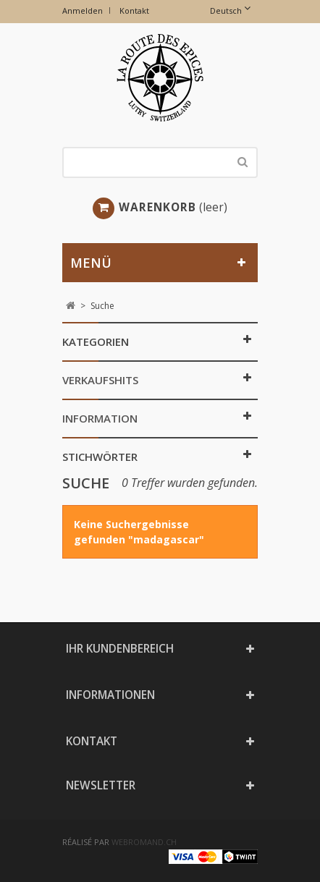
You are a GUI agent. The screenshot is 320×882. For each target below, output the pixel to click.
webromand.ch (144, 841)
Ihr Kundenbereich (120, 648)
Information (100, 418)
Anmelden (82, 10)
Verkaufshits (100, 380)
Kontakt (134, 10)
